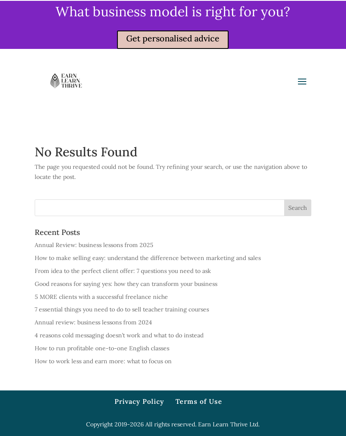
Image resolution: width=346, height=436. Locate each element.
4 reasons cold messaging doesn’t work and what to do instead (119, 335)
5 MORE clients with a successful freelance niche (101, 297)
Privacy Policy (139, 401)
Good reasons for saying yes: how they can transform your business (126, 284)
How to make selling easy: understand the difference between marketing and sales (148, 258)
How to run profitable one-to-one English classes (102, 348)
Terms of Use (199, 401)
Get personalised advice (172, 38)
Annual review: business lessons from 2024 (93, 322)
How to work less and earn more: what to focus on (103, 361)
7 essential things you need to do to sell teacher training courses (122, 309)
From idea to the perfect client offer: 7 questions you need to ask (123, 271)
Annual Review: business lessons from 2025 (94, 245)
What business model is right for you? (173, 11)
